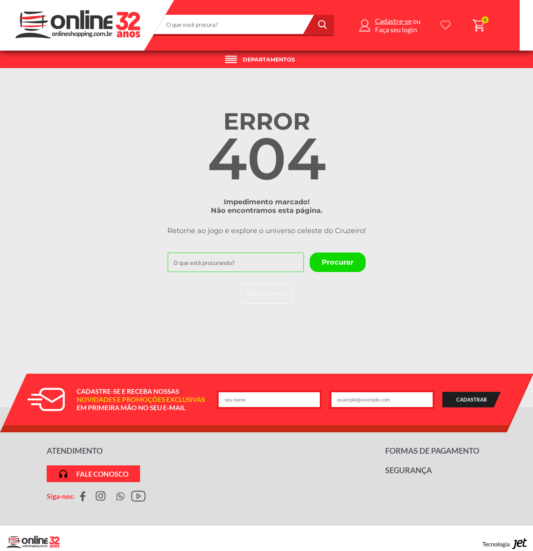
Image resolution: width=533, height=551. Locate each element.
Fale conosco (93, 474)
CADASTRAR (471, 400)
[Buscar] (318, 24)
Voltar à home (266, 293)
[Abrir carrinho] (479, 25)
